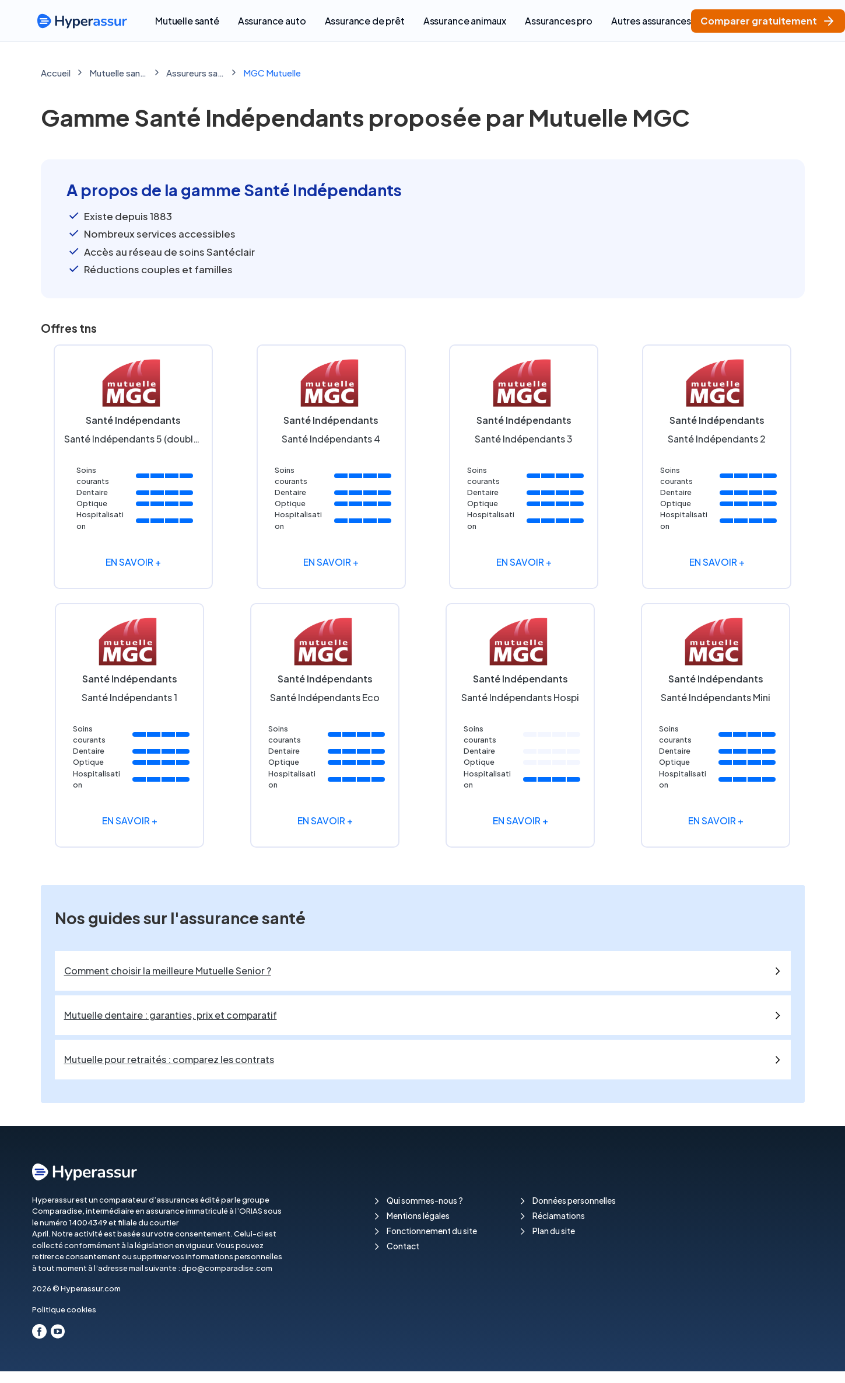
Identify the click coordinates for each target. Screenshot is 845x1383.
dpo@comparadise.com (226, 1268)
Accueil (56, 72)
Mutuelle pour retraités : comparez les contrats (169, 1059)
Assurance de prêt (365, 21)
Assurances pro (558, 21)
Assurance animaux (464, 21)
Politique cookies (64, 1309)
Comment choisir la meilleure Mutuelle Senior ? (167, 970)
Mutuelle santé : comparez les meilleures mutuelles (118, 72)
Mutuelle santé (187, 21)
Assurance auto (272, 21)
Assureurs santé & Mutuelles (195, 72)
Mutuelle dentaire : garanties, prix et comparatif (170, 1015)
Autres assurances (651, 21)
